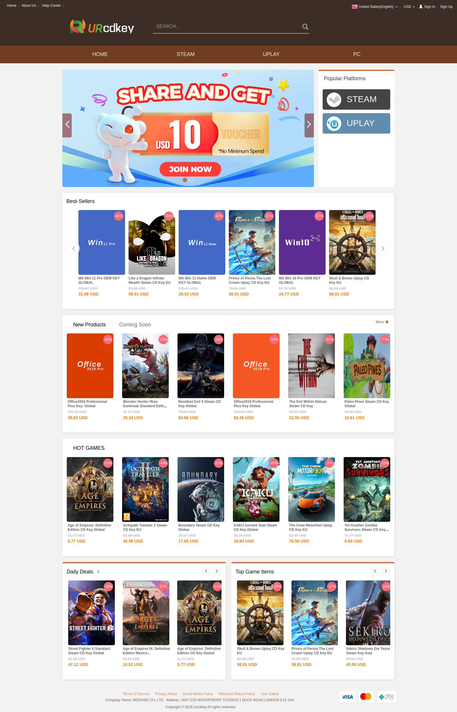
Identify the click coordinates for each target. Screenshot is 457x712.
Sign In (429, 7)
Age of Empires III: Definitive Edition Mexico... (146, 651)
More (382, 322)
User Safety (270, 694)
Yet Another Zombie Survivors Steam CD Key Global (365, 529)
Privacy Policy (166, 694)
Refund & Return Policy (237, 694)
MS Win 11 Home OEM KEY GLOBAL (197, 280)
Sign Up (446, 7)
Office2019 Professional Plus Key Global (253, 404)
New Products (89, 325)
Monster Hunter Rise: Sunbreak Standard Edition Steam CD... (145, 406)
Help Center (51, 6)
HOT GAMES (89, 448)
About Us (29, 6)
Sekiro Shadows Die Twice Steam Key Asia (368, 651)
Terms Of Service (136, 694)
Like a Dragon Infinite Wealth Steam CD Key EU (150, 280)
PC (357, 54)
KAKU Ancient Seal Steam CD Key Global (255, 527)
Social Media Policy (198, 694)
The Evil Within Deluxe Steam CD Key (308, 404)
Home (11, 6)
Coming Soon (135, 325)
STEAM (186, 54)
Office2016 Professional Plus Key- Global (87, 404)
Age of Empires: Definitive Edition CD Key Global (89, 527)
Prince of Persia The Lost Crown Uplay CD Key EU (250, 280)
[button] (67, 125)
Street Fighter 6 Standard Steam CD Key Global (89, 651)
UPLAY (271, 54)
